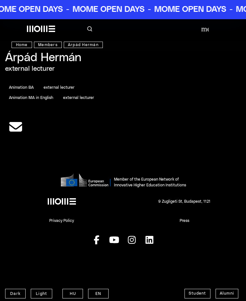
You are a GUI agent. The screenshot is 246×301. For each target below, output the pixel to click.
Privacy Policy (61, 221)
